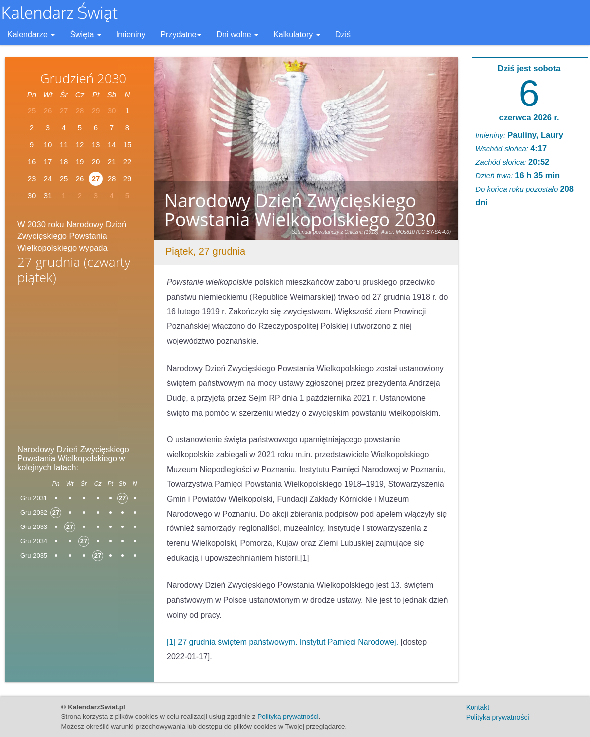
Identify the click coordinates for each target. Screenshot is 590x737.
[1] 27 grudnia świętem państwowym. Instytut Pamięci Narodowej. (282, 642)
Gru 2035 (33, 555)
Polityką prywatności (287, 716)
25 (64, 178)
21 (112, 161)
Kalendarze (31, 34)
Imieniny (131, 34)
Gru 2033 (33, 526)
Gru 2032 (33, 512)
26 (80, 178)
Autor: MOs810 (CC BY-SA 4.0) (416, 232)
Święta (85, 34)
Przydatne (180, 34)
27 (96, 178)
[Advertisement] (79, 367)
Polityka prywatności (497, 717)
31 (48, 195)
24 (48, 178)
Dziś (343, 34)
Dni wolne (237, 34)
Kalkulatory (296, 34)
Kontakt (477, 707)
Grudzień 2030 (83, 78)
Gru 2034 (33, 541)
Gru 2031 (33, 498)
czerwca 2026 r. (529, 117)
